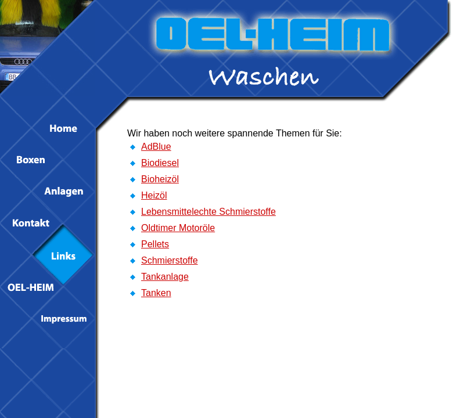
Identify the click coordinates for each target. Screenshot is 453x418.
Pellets (155, 244)
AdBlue (156, 147)
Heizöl (154, 195)
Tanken (156, 293)
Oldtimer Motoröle (178, 228)
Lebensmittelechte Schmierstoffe (208, 212)
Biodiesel (160, 163)
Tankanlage (165, 277)
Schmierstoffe (169, 260)
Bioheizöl (160, 179)
